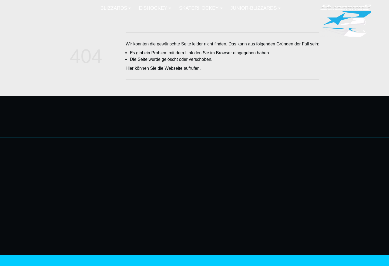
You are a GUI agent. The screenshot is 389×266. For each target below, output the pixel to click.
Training (303, 230)
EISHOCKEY (298, 204)
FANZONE (301, 184)
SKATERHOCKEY (353, 158)
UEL (307, 217)
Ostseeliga (301, 210)
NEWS (305, 166)
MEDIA (304, 193)
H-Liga (364, 171)
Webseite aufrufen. (183, 68)
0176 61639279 (38, 167)
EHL (307, 223)
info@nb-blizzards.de (42, 174)
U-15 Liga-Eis (358, 196)
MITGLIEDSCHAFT (292, 175)
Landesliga (360, 165)
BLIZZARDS (299, 157)
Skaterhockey (358, 202)
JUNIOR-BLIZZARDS (350, 189)
